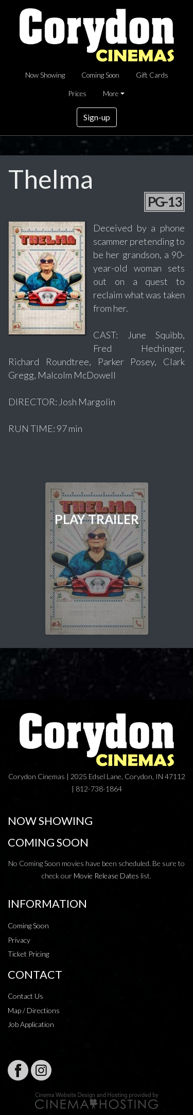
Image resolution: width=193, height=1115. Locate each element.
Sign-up (96, 117)
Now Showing (45, 75)
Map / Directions (34, 1010)
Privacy (19, 940)
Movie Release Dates (106, 875)
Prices (77, 93)
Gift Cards (152, 75)
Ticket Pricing (28, 953)
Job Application (31, 1024)
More (110, 93)
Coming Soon (100, 75)
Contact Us (25, 996)
